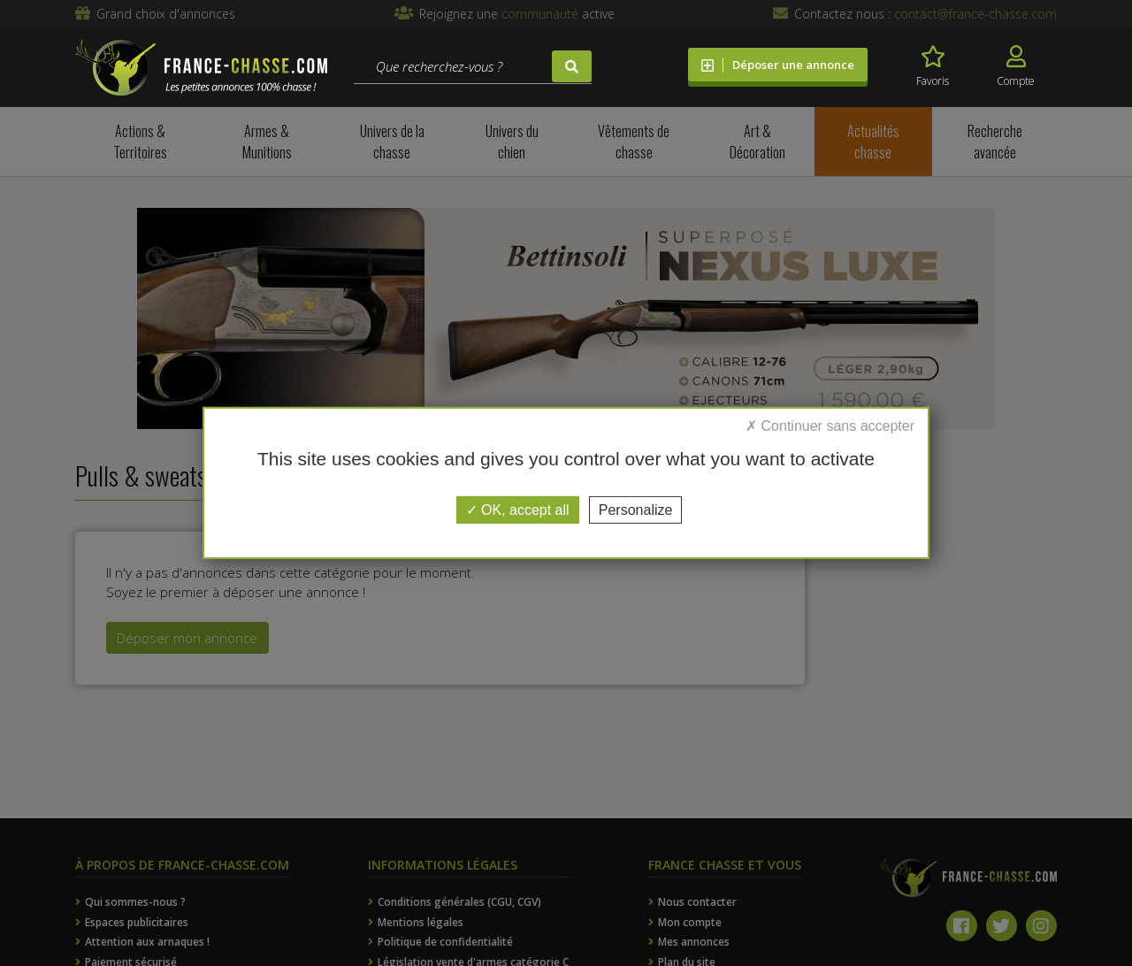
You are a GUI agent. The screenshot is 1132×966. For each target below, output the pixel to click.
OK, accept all (518, 510)
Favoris (932, 66)
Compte (1016, 66)
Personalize (636, 510)
